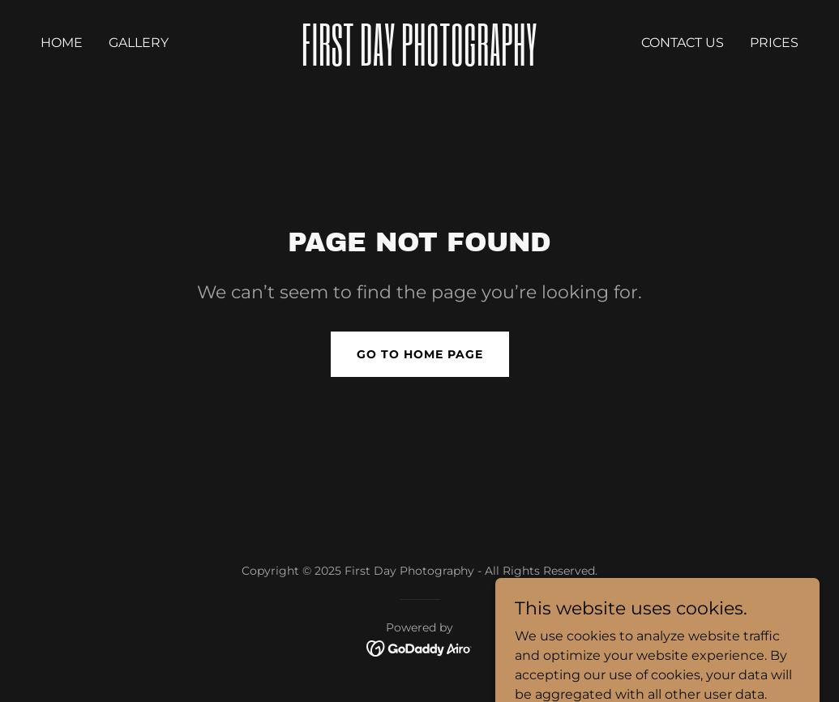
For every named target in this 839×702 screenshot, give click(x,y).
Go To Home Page (420, 354)
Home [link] (62, 42)
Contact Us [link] (682, 42)
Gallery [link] (139, 42)
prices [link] (774, 42)
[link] (419, 61)
